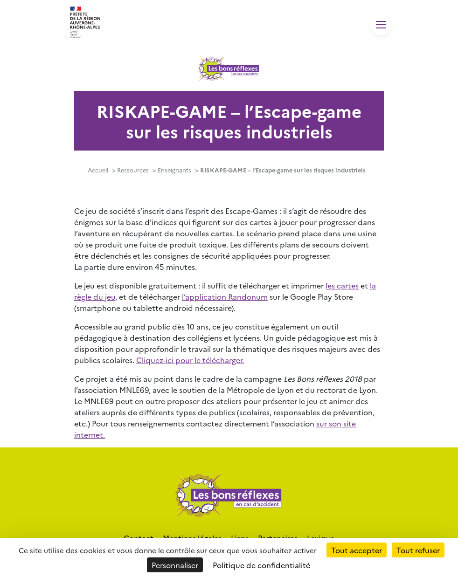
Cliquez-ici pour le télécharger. (190, 360)
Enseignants (174, 170)
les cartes (342, 285)
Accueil (98, 170)
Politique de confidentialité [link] (261, 565)
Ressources (133, 170)
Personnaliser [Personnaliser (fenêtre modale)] (175, 565)
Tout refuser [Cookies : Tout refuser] (418, 550)
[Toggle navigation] (380, 24)
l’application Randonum (225, 296)
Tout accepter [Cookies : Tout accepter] (356, 550)
